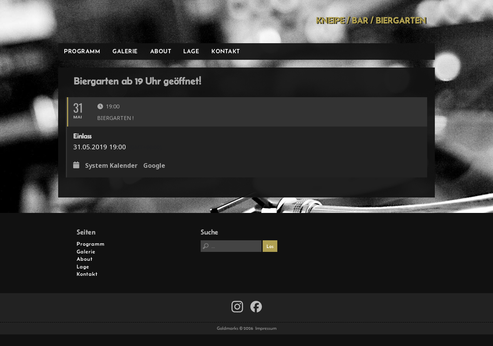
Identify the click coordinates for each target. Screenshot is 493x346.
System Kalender (111, 166)
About (160, 51)
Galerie (125, 51)
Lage (191, 51)
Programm (82, 51)
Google (154, 166)
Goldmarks (113, 21)
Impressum (266, 328)
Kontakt (225, 51)
